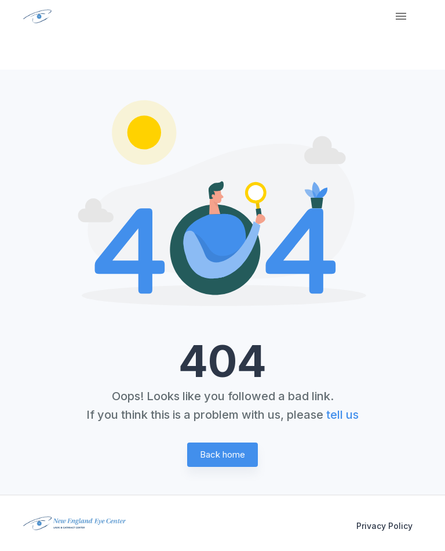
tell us (342, 415)
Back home (222, 455)
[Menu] (401, 16)
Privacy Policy (384, 526)
